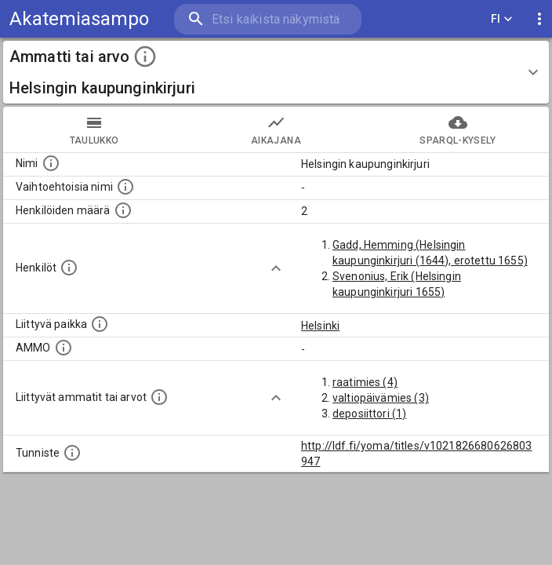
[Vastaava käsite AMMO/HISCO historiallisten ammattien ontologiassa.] (63, 347)
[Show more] (276, 268)
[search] (267, 19)
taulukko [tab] (94, 129)
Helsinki (320, 325)
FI (502, 19)
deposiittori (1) (369, 413)
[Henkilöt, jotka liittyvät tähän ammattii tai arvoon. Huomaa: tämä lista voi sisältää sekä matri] (69, 267)
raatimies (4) (365, 382)
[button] (276, 72)
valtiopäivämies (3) (380, 398)
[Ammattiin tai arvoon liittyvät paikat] (99, 324)
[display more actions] (539, 19)
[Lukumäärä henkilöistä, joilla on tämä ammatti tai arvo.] (123, 210)
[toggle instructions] (145, 56)
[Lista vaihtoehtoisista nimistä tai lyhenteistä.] (125, 186)
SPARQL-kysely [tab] (458, 129)
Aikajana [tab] (276, 129)
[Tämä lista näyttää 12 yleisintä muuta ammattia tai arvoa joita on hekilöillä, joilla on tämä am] (159, 397)
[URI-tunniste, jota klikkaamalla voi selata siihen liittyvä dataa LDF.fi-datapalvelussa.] (72, 452)
